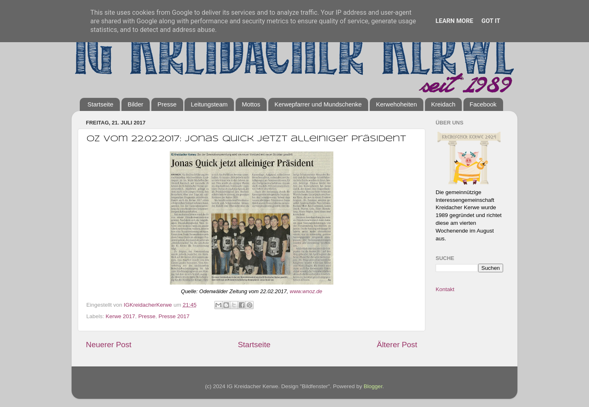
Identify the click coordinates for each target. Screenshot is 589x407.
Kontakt (445, 289)
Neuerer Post (108, 344)
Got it (490, 21)
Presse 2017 (173, 316)
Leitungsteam (209, 104)
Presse (167, 104)
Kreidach (443, 104)
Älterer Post (397, 344)
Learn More (454, 21)
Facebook (483, 104)
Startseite (100, 104)
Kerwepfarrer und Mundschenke (318, 104)
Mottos (251, 104)
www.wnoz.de (306, 291)
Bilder (135, 104)
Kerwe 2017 (120, 316)
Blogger (373, 386)
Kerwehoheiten (396, 104)
